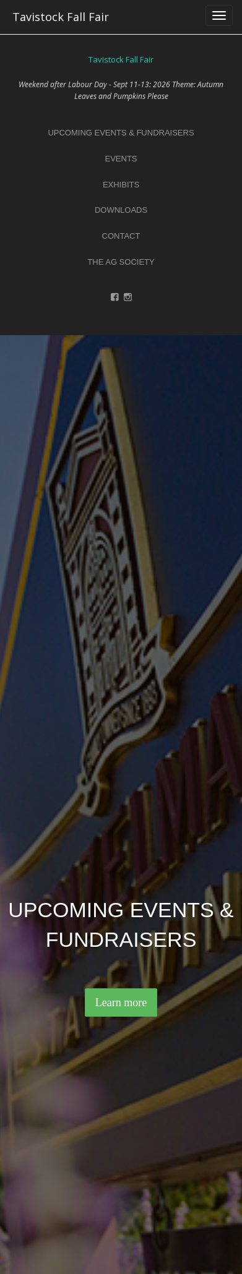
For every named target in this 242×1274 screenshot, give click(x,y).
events (121, 158)
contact (121, 236)
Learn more (121, 1002)
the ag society (120, 262)
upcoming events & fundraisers (121, 132)
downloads (121, 210)
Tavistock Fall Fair (60, 16)
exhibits (121, 184)
